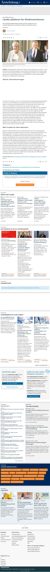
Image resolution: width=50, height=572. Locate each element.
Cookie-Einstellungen (17, 540)
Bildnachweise (15, 545)
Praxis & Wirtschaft (5, 540)
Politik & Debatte (5, 536)
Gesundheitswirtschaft (26, 167)
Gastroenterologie (32, 473)
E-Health (12, 473)
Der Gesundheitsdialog (8, 241)
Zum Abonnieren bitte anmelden (25, 185)
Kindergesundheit (6, 476)
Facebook (3, 561)
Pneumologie (15, 479)
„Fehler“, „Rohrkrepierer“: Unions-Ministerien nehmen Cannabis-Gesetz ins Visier (40, 202)
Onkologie (40, 476)
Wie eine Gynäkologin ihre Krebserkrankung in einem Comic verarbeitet (11, 437)
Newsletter (30, 541)
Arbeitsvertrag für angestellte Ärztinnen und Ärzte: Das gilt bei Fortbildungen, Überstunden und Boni (8, 203)
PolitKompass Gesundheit (27, 479)
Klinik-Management (14, 167)
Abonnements (31, 540)
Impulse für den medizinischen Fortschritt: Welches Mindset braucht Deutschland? (24, 248)
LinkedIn (3, 560)
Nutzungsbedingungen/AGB (19, 536)
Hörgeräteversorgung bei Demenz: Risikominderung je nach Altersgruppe (9, 445)
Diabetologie (5, 473)
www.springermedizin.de (33, 548)
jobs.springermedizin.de (33, 551)
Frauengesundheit (21, 473)
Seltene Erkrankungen (17, 482)
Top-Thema (26, 470)
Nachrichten (5, 406)
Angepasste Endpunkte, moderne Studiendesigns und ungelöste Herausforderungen (41, 331)
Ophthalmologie (6, 479)
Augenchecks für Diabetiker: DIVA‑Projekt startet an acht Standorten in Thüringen (25, 201)
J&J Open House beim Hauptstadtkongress (40, 241)
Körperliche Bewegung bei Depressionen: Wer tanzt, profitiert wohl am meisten (11, 421)
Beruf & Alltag (34, 470)
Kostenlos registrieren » (12, 387)
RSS (28, 543)
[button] (46, 2)
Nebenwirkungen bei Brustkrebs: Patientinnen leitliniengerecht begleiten (11, 414)
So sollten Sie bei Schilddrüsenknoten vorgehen (37, 411)
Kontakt (14, 543)
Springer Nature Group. (29, 569)
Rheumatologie (5, 482)
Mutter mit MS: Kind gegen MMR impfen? (10, 454)
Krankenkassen (36, 167)
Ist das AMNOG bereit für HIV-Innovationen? (7, 318)
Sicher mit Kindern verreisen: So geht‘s (10, 448)
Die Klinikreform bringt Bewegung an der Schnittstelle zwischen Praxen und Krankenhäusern (24, 334)
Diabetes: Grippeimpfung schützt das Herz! (8, 504)
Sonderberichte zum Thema (12, 315)
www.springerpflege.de (33, 549)
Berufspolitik (6, 167)
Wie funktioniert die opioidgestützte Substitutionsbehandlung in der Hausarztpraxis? (12, 425)
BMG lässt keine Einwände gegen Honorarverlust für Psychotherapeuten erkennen (12, 451)
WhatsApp (3, 563)
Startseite (3, 534)
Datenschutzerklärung (17, 538)
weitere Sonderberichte (42, 365)
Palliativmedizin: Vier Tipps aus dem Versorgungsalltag (9, 433)
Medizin (3, 538)
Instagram (3, 565)
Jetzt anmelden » (12, 383)
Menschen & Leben (18, 476)
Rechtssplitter (39, 479)
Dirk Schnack (12, 31)
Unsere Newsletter (8, 467)
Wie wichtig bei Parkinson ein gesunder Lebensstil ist (12, 410)
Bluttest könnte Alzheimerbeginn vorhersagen (36, 443)
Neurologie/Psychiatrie (30, 476)
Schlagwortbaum (16, 534)
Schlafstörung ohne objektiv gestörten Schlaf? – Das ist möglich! (12, 429)
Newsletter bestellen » (33, 396)
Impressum (15, 541)
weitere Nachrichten (19, 461)
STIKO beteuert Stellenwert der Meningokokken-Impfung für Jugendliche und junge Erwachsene (12, 458)
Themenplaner (31, 536)
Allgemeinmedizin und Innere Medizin (11, 470)
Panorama (3, 541)
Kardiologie (42, 473)
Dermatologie (43, 470)
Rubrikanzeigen (31, 538)
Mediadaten (30, 534)
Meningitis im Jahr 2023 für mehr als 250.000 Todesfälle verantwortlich (11, 417)
